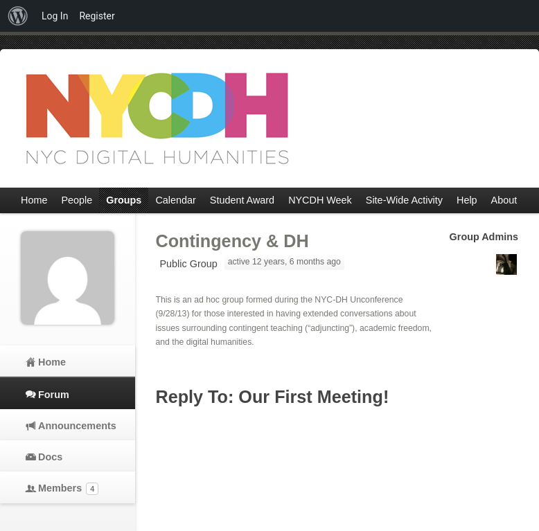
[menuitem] (18, 16)
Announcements (76, 425)
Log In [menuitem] (55, 15)
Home (52, 362)
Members (68, 489)
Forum (53, 394)
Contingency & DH (232, 241)
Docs (50, 456)
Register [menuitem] (96, 15)
